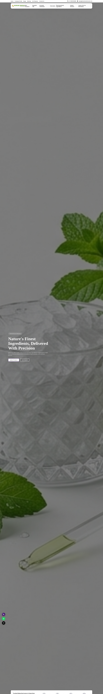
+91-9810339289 (71, 1)
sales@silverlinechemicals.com (84, 1)
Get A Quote (25, 360)
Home (12, 1)
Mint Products (27, 6)
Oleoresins (52, 6)
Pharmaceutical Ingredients (60, 6)
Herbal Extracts (72, 6)
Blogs (24, 1)
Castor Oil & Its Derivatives (82, 6)
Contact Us (41, 1)
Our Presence (35, 1)
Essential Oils (34, 6)
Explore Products (13, 360)
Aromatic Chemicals (42, 6)
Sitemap (29, 1)
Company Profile (18, 1)
